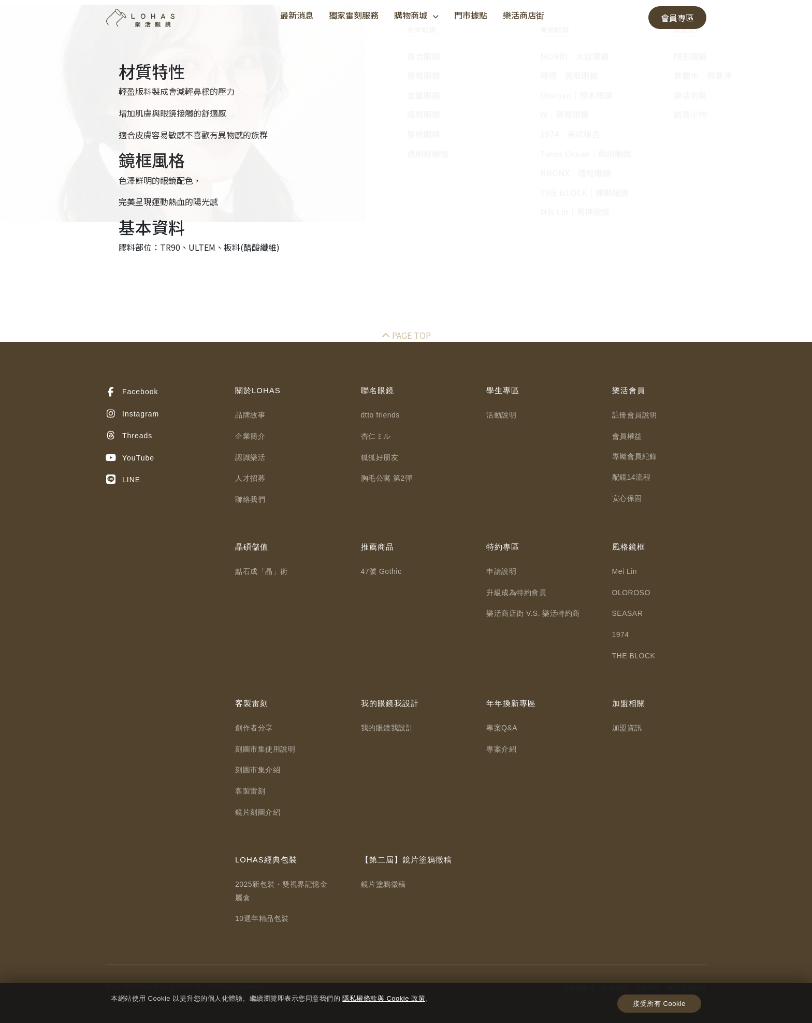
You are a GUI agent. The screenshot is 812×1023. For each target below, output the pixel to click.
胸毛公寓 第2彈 (387, 478)
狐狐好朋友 (380, 457)
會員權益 (627, 436)
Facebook (132, 392)
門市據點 (470, 15)
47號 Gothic (381, 571)
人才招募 (250, 478)
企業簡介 (250, 436)
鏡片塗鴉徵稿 (383, 884)
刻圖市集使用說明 (265, 749)
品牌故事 (250, 415)
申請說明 (501, 571)
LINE (123, 479)
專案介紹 (501, 749)
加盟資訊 (627, 728)
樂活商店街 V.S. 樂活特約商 (533, 613)
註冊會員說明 (634, 415)
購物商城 (416, 15)
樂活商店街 (523, 15)
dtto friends (380, 415)
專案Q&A (501, 728)
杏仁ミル (376, 436)
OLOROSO (631, 592)
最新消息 (296, 15)
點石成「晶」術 (261, 571)
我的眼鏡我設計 (387, 728)
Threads (129, 435)
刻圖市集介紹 (257, 770)
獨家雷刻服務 (354, 15)
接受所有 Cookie (659, 1003)
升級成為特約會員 (516, 592)
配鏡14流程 (631, 477)
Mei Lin (624, 571)
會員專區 (677, 17)
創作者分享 (254, 728)
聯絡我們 (250, 499)
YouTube (130, 458)
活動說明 (501, 415)
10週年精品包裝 (262, 918)
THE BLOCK (634, 656)
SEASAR (627, 613)
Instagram (132, 414)
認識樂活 (250, 457)
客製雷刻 (250, 791)
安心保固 (627, 498)
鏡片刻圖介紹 (257, 812)
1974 (620, 634)
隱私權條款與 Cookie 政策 (383, 998)
